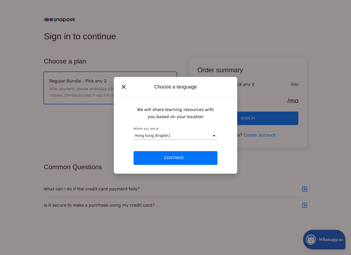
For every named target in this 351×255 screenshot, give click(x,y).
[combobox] (134, 135)
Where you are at (146, 129)
